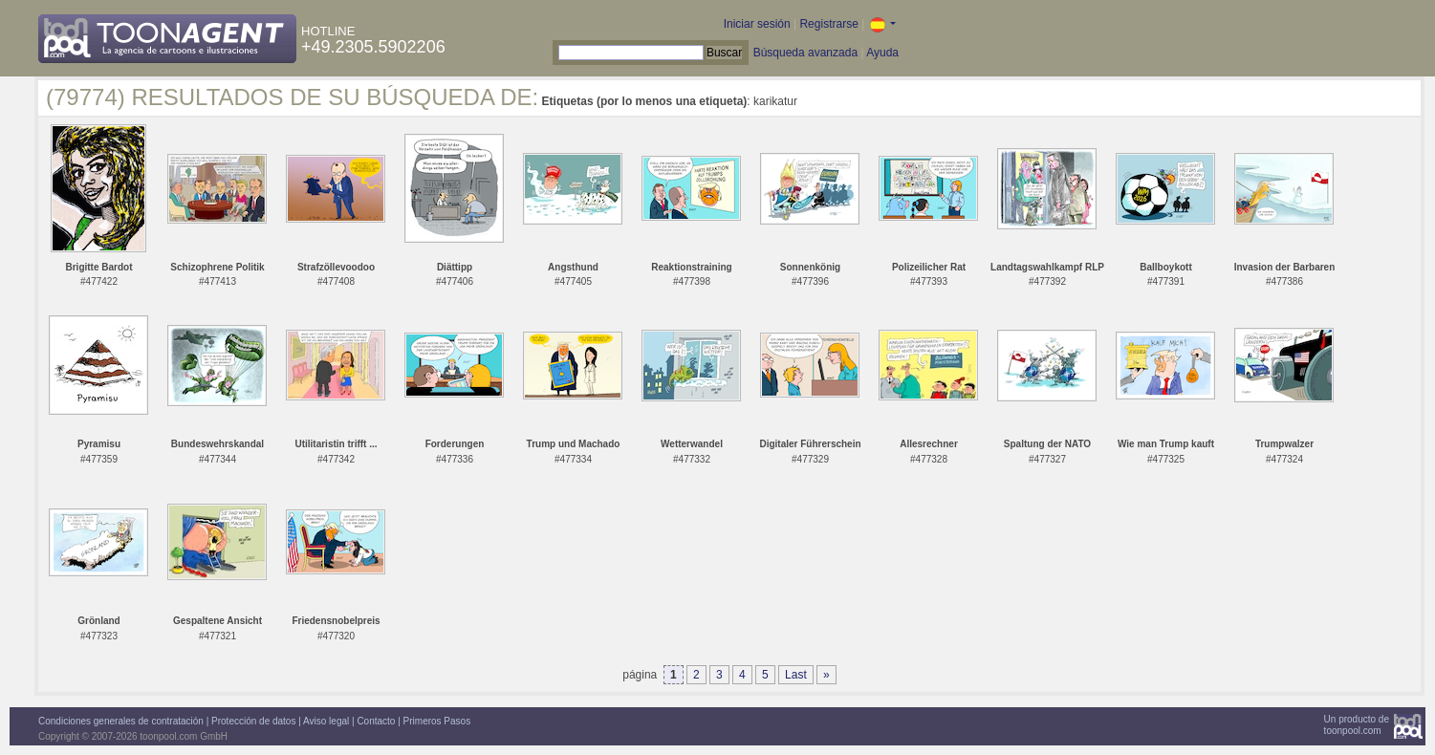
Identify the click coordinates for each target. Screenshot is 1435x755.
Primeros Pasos (437, 721)
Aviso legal (326, 721)
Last (796, 674)
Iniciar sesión (757, 24)
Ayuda (882, 52)
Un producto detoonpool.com (1356, 725)
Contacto (376, 721)
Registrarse (828, 24)
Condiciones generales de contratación (121, 721)
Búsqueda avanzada (805, 52)
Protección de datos (253, 721)
